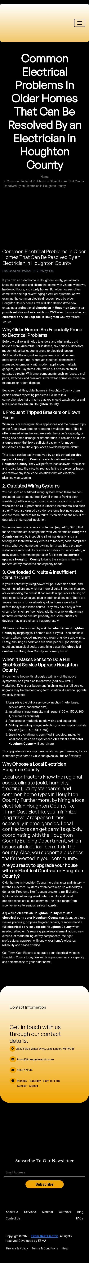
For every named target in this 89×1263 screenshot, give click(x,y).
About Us (12, 1212)
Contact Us (13, 1218)
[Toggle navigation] (79, 23)
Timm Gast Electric (44, 1236)
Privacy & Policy (17, 1248)
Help (65, 1248)
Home (45, 177)
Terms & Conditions (45, 1248)
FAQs (79, 1218)
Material (47, 1212)
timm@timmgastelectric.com (32, 1059)
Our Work (65, 1212)
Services (30, 1212)
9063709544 (21, 1070)
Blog (80, 1212)
